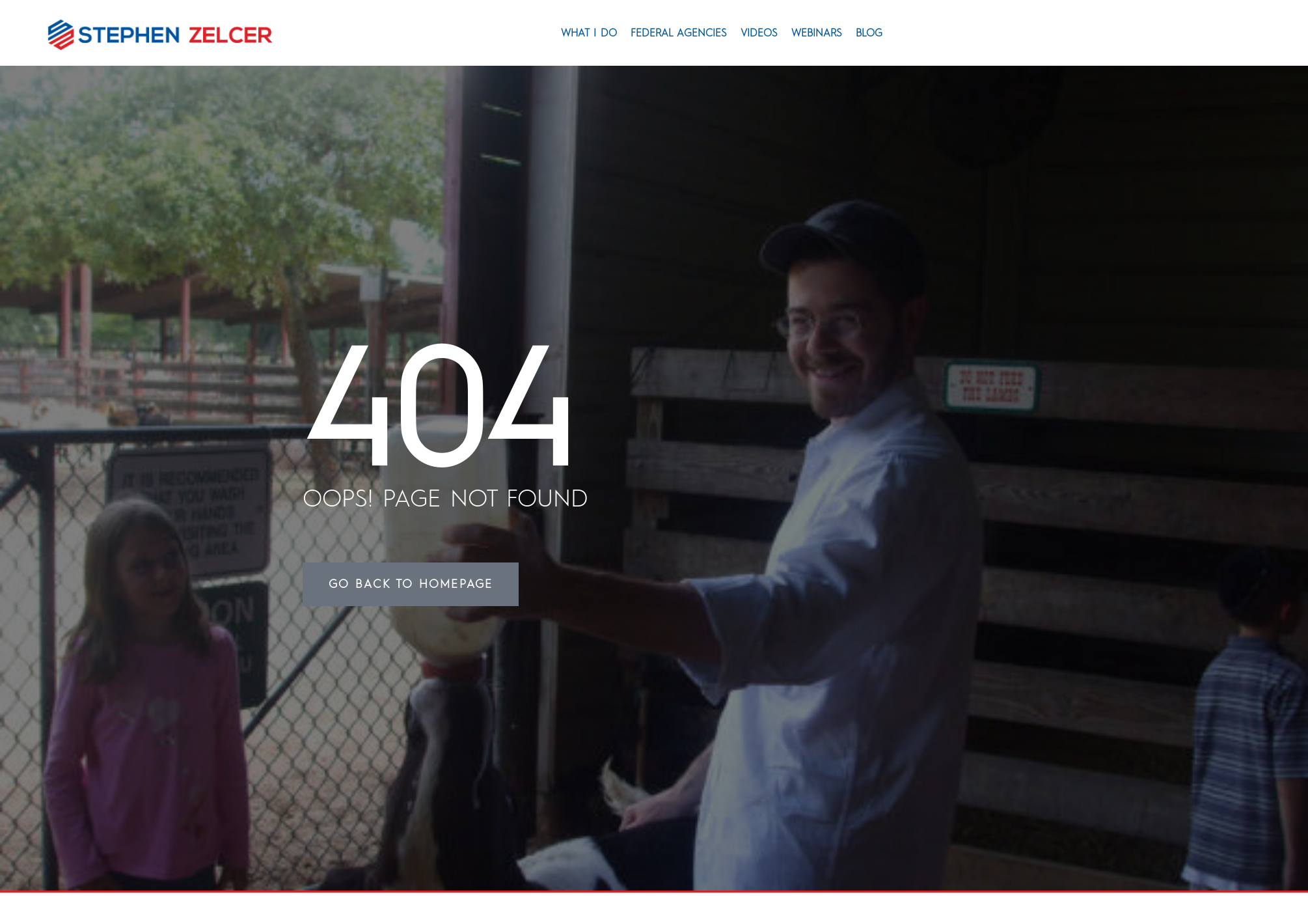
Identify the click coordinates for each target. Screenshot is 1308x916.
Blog (869, 33)
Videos (759, 33)
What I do (589, 33)
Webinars (816, 33)
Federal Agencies (679, 33)
